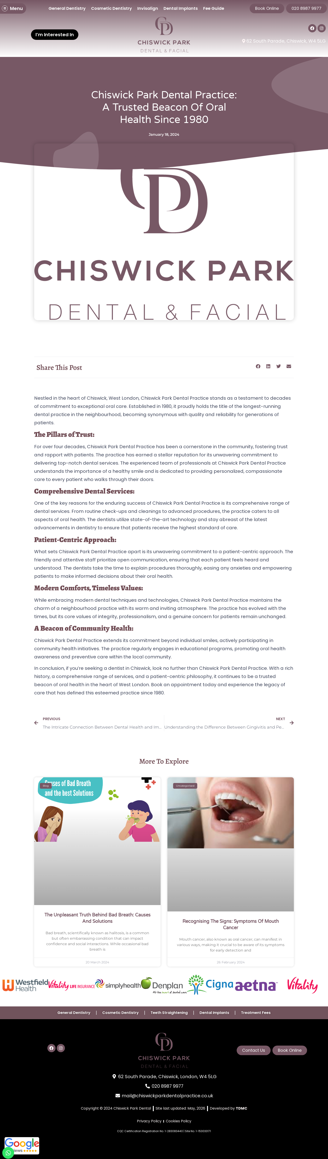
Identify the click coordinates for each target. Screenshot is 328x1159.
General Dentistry (67, 8)
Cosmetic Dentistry (111, 8)
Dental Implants (181, 8)
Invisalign (147, 8)
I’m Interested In (55, 34)
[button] (258, 366)
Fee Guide (213, 8)
